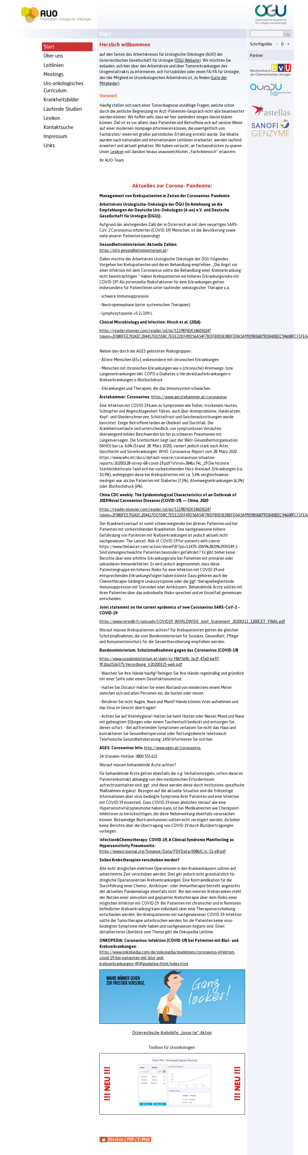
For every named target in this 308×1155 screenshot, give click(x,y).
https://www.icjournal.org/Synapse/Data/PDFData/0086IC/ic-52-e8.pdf (162, 851)
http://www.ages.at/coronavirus (172, 748)
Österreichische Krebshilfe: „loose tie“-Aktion (172, 1032)
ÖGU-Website (187, 60)
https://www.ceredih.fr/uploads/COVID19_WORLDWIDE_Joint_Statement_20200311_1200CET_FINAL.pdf (192, 621)
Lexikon (117, 151)
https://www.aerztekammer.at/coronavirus (189, 397)
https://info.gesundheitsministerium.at (133, 250)
